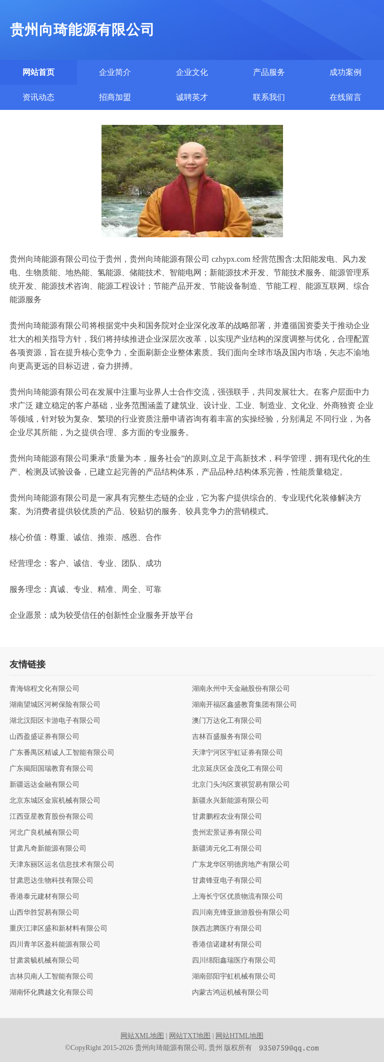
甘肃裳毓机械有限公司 (45, 960)
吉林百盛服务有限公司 (227, 736)
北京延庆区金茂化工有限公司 (237, 768)
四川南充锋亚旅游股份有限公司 (241, 912)
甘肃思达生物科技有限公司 (52, 880)
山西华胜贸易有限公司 (45, 912)
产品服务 (269, 72)
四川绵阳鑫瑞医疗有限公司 (234, 960)
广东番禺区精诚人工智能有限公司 (62, 752)
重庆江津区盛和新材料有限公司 (59, 928)
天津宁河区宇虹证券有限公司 (237, 752)
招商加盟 (115, 97)
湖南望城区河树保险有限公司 (55, 704)
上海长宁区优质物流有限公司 (237, 896)
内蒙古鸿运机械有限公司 (230, 992)
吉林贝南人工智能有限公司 (52, 976)
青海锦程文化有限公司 (45, 688)
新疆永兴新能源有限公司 (230, 800)
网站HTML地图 (240, 1036)
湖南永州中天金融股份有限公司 (241, 688)
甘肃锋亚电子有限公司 (227, 880)
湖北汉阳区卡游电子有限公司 (55, 720)
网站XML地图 (142, 1036)
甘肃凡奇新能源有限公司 (48, 848)
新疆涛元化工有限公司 (227, 848)
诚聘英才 (192, 97)
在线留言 (346, 97)
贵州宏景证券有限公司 (227, 832)
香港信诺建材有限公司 (227, 944)
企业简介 (115, 72)
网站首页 (38, 72)
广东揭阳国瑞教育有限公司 (52, 768)
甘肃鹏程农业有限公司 (227, 816)
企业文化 (192, 72)
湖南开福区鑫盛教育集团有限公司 (244, 704)
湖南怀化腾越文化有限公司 (52, 992)
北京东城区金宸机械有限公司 (55, 800)
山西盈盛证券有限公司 (45, 736)
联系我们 (269, 97)
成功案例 (346, 72)
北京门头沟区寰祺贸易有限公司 (241, 784)
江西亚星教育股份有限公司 (52, 816)
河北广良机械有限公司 (45, 832)
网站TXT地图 (189, 1036)
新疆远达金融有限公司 (45, 784)
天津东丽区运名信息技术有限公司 (62, 864)
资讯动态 (38, 97)
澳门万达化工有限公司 (227, 720)
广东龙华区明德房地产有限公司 (241, 864)
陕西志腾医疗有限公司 (227, 928)
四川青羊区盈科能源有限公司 (55, 944)
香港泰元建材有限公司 (45, 896)
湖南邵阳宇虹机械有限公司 (234, 976)
